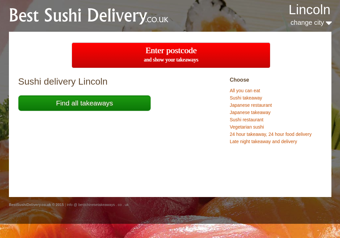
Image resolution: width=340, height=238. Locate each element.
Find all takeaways (84, 103)
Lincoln (309, 9)
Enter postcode (171, 54)
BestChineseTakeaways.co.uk (97, 15)
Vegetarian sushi (247, 127)
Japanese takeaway (250, 112)
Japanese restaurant (251, 105)
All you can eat (245, 90)
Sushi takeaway (246, 97)
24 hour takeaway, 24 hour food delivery (271, 134)
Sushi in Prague (22, 215)
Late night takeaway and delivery (263, 141)
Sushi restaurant (246, 119)
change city (311, 22)
